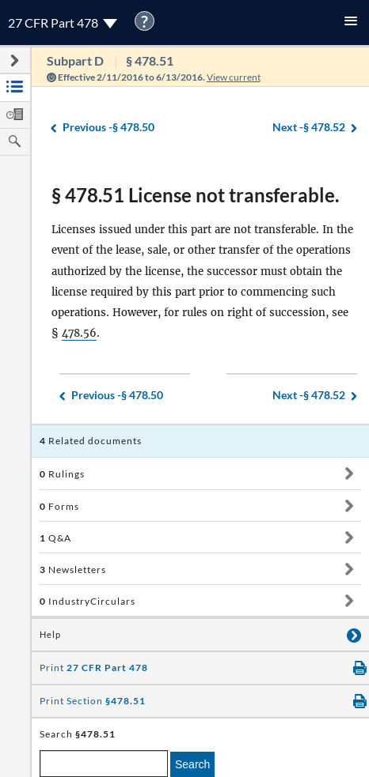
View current (234, 77)
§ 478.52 (308, 127)
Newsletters (73, 569)
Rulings (62, 474)
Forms (59, 506)
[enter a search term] (104, 763)
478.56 (79, 333)
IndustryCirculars (87, 601)
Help (50, 634)
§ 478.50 (108, 127)
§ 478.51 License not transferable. (195, 194)
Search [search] (192, 764)
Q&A (55, 538)
